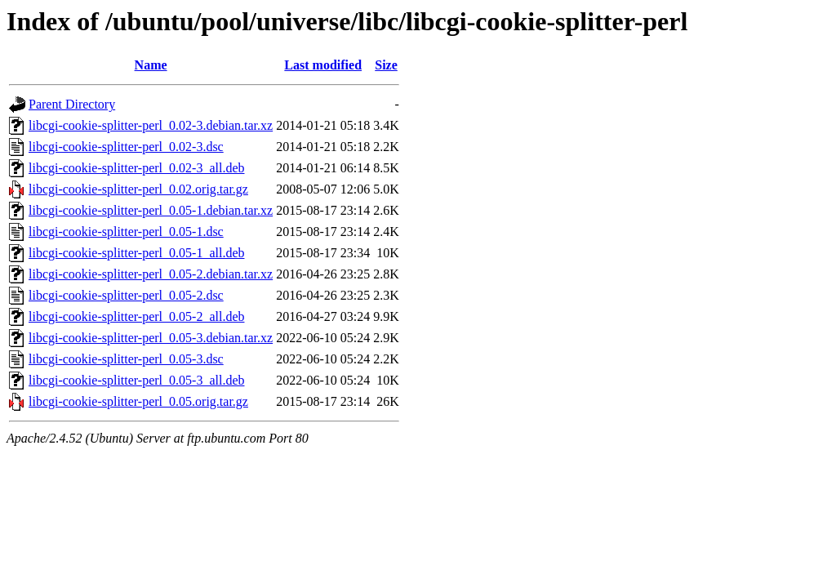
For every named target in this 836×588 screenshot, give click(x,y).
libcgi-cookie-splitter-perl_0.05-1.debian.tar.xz (151, 210)
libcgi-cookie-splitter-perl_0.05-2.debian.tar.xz (151, 274)
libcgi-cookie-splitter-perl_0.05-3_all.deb (136, 380)
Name (151, 65)
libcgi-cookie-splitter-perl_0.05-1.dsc (126, 231)
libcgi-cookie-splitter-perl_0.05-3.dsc (126, 359)
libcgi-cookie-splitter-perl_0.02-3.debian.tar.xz (151, 125)
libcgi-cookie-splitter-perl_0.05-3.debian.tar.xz (151, 338)
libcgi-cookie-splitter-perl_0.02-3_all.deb (136, 168)
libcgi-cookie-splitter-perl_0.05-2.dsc (126, 295)
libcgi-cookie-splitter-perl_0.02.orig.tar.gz (138, 189)
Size (386, 65)
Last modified (323, 65)
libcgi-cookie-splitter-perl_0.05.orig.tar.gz (138, 401)
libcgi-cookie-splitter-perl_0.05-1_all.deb (136, 253)
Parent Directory (72, 104)
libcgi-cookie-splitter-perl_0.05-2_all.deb (136, 316)
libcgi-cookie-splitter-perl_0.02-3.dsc (126, 147)
